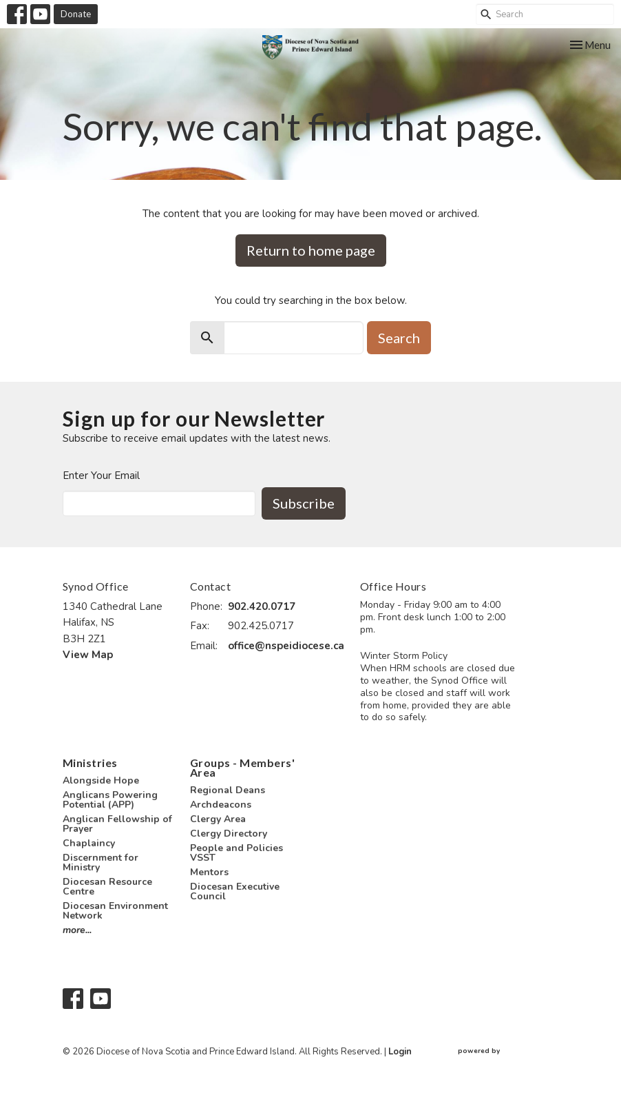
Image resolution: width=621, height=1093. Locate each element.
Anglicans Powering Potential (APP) (110, 799)
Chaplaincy (89, 843)
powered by (508, 1051)
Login (400, 1051)
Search (399, 337)
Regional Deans (227, 790)
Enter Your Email (101, 475)
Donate (76, 13)
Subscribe (304, 503)
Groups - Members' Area (242, 767)
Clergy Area (218, 819)
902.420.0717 (261, 606)
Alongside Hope (101, 780)
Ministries (90, 762)
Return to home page (310, 250)
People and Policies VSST (236, 852)
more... (77, 930)
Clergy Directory (228, 833)
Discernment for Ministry (100, 862)
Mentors (209, 872)
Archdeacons (220, 804)
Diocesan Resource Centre (107, 886)
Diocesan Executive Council (235, 891)
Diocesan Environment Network (115, 910)
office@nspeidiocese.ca (286, 646)
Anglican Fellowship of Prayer (117, 824)
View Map (88, 655)
